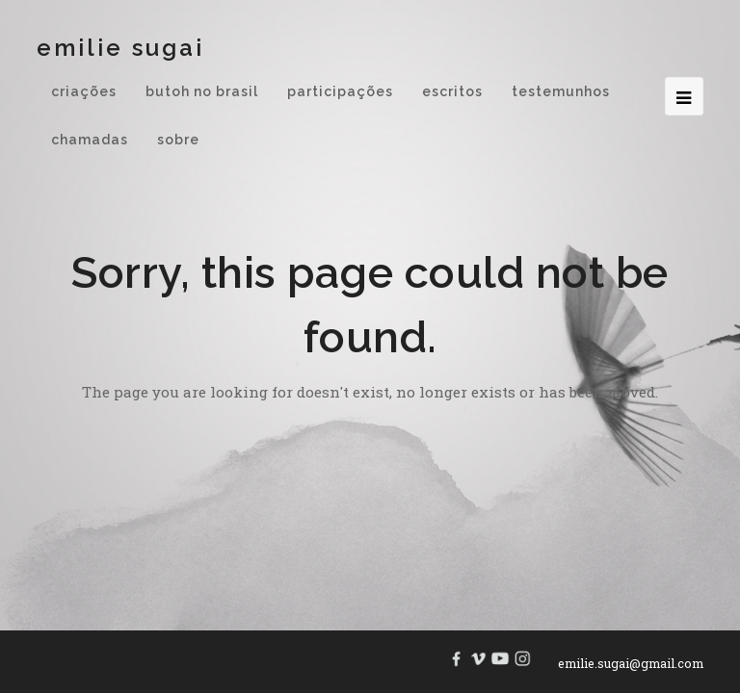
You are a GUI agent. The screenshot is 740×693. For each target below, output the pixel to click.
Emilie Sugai (120, 48)
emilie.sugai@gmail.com (630, 663)
